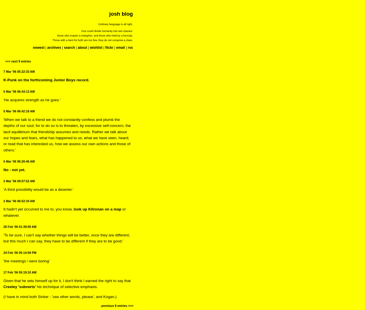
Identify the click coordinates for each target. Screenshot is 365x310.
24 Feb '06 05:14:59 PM (19, 252)
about (82, 48)
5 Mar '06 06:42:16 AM (19, 111)
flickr (109, 48)
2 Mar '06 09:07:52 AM (19, 181)
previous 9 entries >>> (117, 305)
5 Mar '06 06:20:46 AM (19, 161)
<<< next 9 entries (18, 61)
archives (54, 48)
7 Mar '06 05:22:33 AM (19, 71)
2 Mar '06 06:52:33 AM (19, 201)
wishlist (96, 48)
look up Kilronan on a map (97, 209)
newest (38, 48)
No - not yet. (14, 170)
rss (130, 48)
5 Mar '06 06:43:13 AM (19, 91)
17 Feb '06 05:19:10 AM (19, 272)
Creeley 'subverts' (19, 287)
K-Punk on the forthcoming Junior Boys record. (46, 80)
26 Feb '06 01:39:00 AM (19, 226)
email (120, 48)
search (69, 48)
